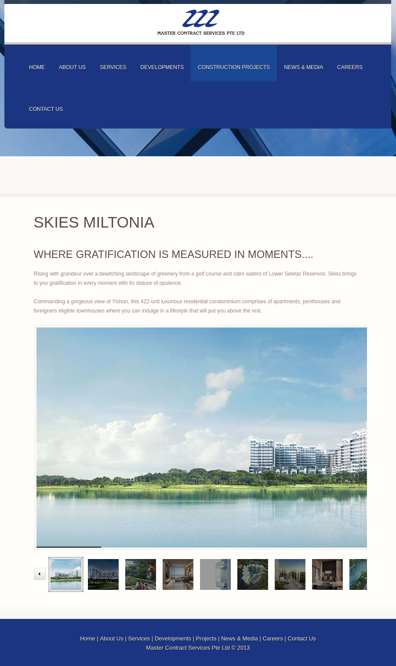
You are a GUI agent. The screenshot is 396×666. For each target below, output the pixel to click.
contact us (46, 109)
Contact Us (302, 638)
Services (139, 638)
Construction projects (234, 67)
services (113, 67)
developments (162, 67)
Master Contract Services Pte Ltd (201, 22)
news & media (303, 67)
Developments (173, 638)
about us (72, 67)
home (37, 67)
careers (350, 67)
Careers (273, 638)
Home (87, 638)
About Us (111, 638)
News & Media (239, 638)
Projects (206, 638)
